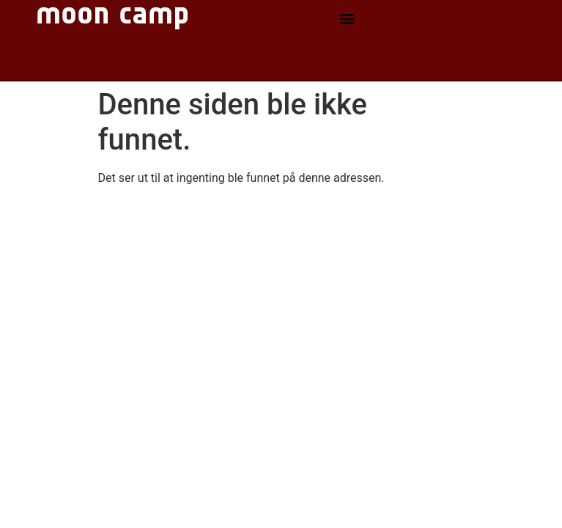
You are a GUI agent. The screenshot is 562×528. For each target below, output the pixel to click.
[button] (348, 19)
